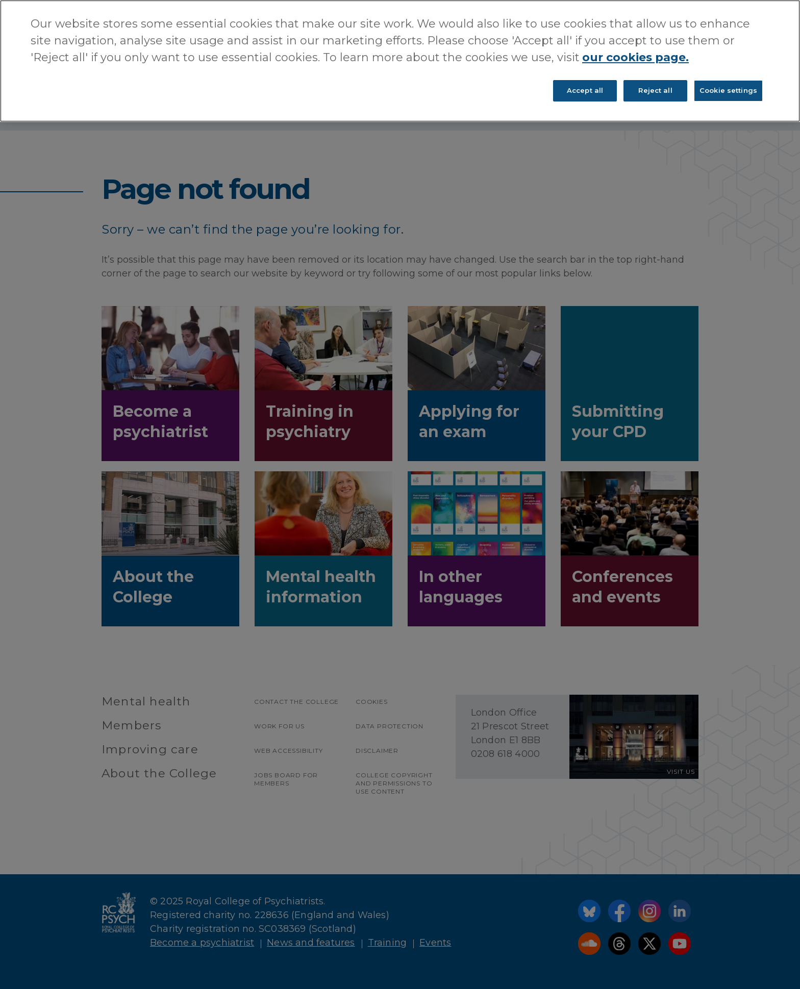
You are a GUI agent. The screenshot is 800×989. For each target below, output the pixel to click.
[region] (400, 61)
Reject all (655, 90)
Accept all (585, 90)
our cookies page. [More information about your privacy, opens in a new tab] (635, 57)
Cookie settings (728, 90)
